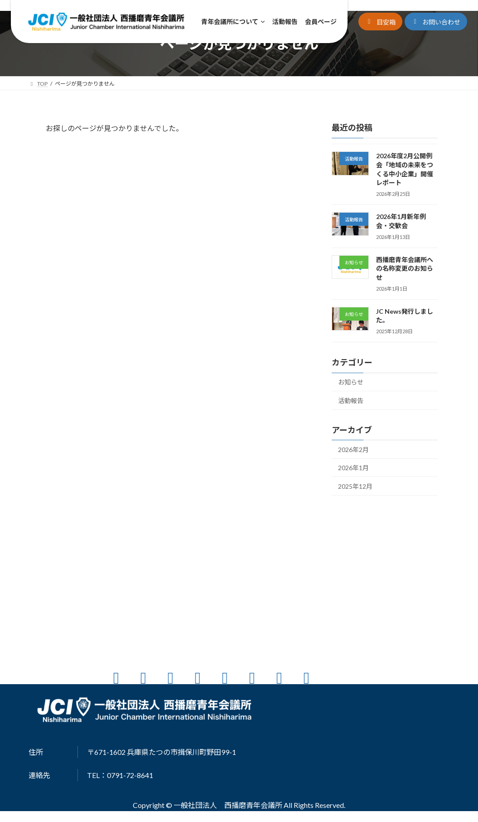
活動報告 (350, 400)
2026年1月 (353, 468)
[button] (380, 21)
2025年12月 (355, 486)
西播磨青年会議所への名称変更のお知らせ (404, 268)
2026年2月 (353, 449)
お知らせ (350, 382)
